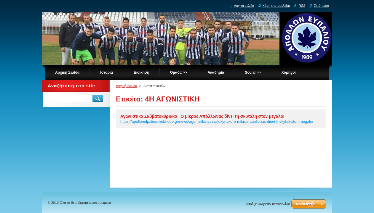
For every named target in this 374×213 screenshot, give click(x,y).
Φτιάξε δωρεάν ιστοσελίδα (268, 204)
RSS (302, 5)
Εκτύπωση (321, 5)
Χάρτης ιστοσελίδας (277, 5)
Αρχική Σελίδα (126, 86)
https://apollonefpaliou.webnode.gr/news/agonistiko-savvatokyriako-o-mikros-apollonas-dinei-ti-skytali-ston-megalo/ (216, 121)
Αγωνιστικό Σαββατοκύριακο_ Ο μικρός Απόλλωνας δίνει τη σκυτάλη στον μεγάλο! (202, 116)
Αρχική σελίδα (244, 5)
